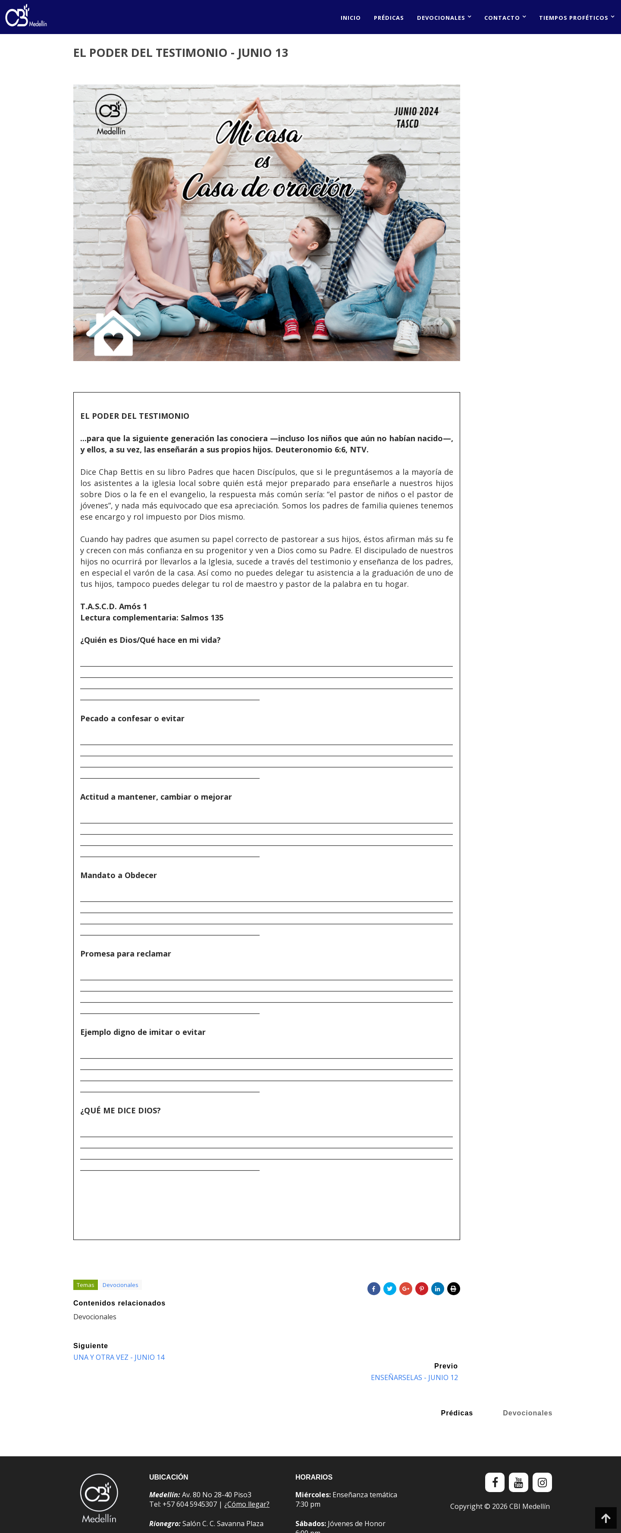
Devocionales (441, 18)
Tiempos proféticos (573, 18)
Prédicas (389, 18)
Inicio (351, 18)
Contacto (502, 18)
